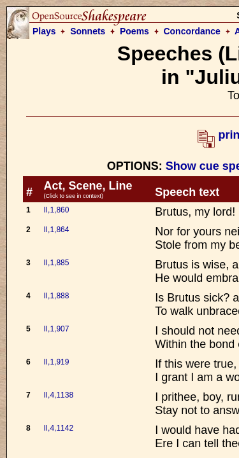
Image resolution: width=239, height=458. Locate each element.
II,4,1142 (58, 428)
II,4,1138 (58, 395)
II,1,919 (56, 361)
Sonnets (87, 31)
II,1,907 (56, 328)
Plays (44, 31)
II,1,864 (56, 229)
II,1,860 (56, 209)
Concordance (191, 31)
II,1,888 (56, 295)
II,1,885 (56, 262)
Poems (134, 31)
